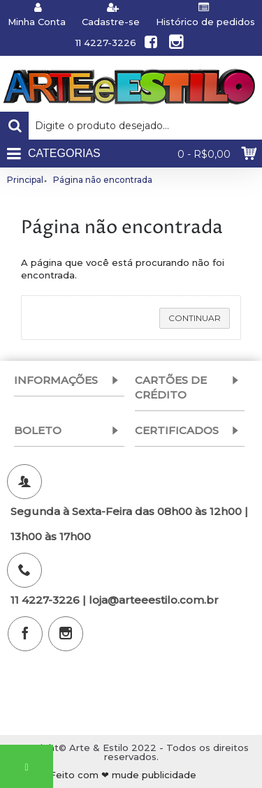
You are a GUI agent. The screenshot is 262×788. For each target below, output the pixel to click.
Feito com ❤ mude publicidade (123, 775)
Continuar (194, 318)
